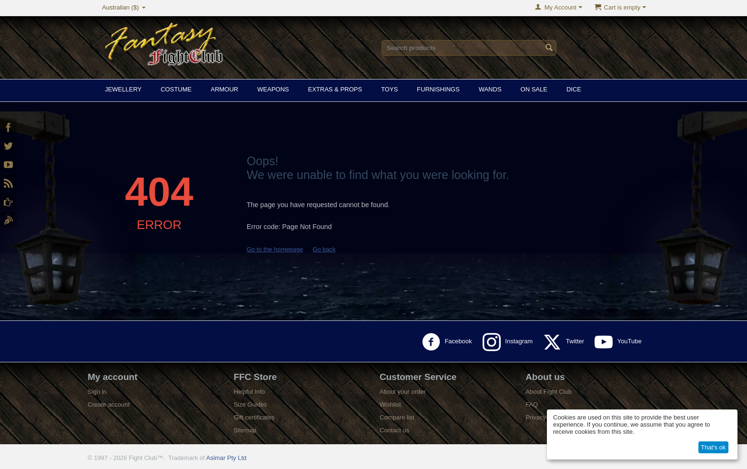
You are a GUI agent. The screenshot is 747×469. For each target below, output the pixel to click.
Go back (324, 249)
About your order (403, 391)
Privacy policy (544, 417)
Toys (389, 89)
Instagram (509, 342)
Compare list (397, 417)
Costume (176, 89)
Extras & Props (335, 89)
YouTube (620, 342)
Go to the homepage (275, 249)
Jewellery (123, 89)
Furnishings (438, 89)
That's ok (713, 447)
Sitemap (244, 430)
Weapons (273, 89)
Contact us (394, 430)
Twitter (565, 342)
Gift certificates (253, 417)
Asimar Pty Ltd (226, 457)
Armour (224, 89)
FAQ (531, 404)
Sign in (97, 391)
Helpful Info (249, 391)
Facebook (448, 342)
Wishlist (390, 404)
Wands (490, 89)
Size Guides (250, 404)
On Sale (534, 89)
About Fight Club (548, 391)
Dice (573, 89)
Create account (109, 404)
